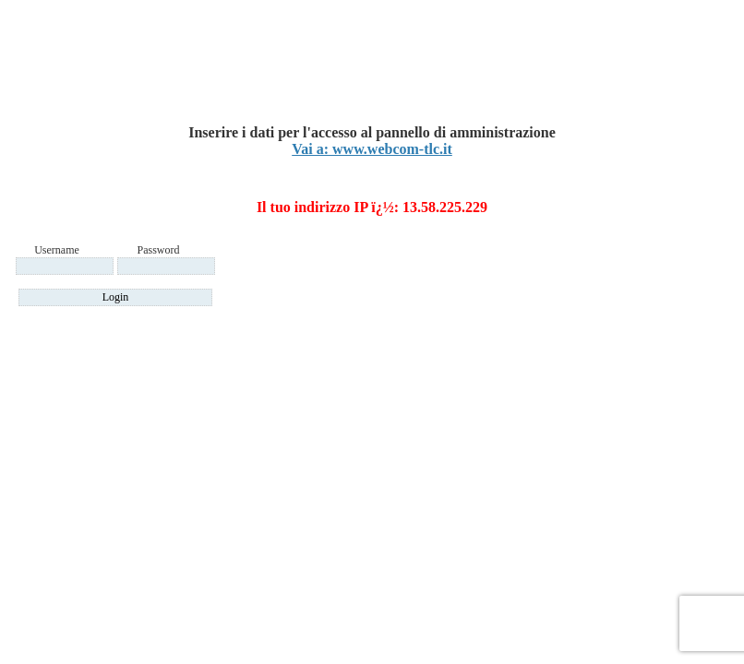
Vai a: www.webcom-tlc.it (372, 149)
